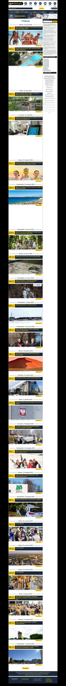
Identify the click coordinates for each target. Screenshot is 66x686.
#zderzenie (49, 87)
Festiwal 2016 (46, 64)
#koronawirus (49, 89)
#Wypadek (49, 107)
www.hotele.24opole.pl (25, 679)
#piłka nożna (50, 104)
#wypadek (47, 78)
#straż (48, 100)
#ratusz (49, 98)
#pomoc (53, 104)
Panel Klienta (48, 678)
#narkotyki (45, 109)
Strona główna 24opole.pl (25, 678)
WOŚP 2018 (46, 69)
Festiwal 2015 (46, 63)
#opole (47, 80)
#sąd (54, 107)
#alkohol (51, 96)
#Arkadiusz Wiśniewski (50, 105)
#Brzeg (52, 107)
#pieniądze (53, 109)
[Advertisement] (26, 79)
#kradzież (46, 98)
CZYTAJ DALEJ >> (39, 45)
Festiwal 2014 (46, 61)
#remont (52, 102)
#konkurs (45, 104)
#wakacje (22, 10)
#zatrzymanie (49, 85)
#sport (47, 82)
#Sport (52, 80)
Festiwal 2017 (46, 65)
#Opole (52, 76)
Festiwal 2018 (46, 66)
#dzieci (50, 109)
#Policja (52, 78)
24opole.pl (11, 10)
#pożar (52, 84)
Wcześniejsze (25, 668)
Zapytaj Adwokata (47, 70)
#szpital (45, 107)
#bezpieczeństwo (49, 95)
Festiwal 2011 (46, 60)
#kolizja (47, 96)
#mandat (49, 112)
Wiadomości (17, 10)
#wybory (52, 100)
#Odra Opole (47, 102)
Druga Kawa (46, 59)
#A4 (48, 109)
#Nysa (45, 105)
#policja (47, 76)
